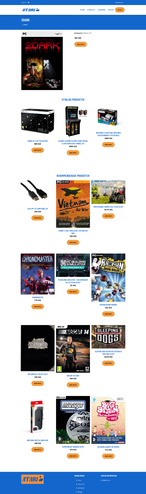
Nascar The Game (73, 375)
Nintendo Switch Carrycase (37, 440)
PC (91, 33)
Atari (82, 10)
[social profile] (28, 2)
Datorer (86, 33)
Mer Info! (80, 44)
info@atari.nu (119, 2)
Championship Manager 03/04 (73, 447)
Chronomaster (37, 297)
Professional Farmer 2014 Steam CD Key (108, 207)
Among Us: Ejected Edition (38, 141)
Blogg (111, 10)
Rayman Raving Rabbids (108, 305)
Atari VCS (91, 10)
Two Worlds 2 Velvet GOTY (37, 374)
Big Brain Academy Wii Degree (108, 447)
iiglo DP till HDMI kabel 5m (38, 208)
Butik (120, 10)
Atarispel (102, 10)
